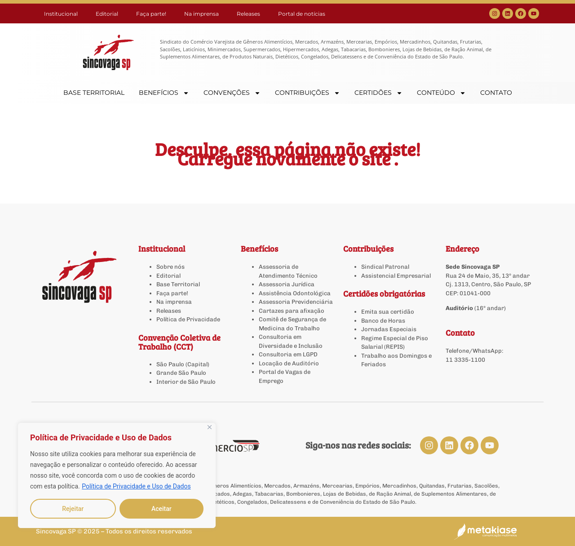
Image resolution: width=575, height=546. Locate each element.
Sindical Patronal (385, 266)
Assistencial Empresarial (396, 275)
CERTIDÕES (378, 92)
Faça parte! (151, 13)
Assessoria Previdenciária (296, 301)
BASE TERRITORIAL (93, 93)
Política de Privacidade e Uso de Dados (136, 486)
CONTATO (496, 93)
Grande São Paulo (181, 372)
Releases (248, 13)
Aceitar (161, 508)
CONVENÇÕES (232, 92)
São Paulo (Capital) (182, 364)
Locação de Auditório (289, 363)
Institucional (61, 13)
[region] (117, 475)
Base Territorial (178, 284)
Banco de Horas (383, 320)
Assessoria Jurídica (286, 284)
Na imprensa (201, 13)
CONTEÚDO (441, 92)
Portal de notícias (301, 13)
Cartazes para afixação (291, 310)
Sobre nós (170, 266)
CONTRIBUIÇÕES (307, 92)
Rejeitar (73, 508)
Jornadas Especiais (388, 329)
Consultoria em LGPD (288, 354)
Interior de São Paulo (186, 381)
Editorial (107, 13)
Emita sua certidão (387, 311)
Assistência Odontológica (295, 293)
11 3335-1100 (465, 359)
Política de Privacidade (188, 319)
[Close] (210, 427)
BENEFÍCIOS (164, 92)
